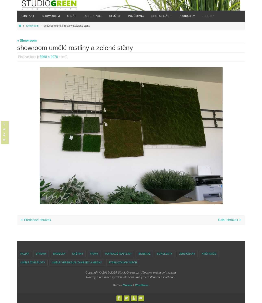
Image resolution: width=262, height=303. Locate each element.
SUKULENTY (165, 253)
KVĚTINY (77, 253)
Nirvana (127, 285)
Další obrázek (230, 220)
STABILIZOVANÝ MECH (123, 262)
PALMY (25, 253)
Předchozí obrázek (35, 220)
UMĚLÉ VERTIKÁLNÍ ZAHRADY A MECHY (77, 262)
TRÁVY (94, 253)
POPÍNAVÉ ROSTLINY (118, 253)
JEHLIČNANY (187, 253)
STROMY (41, 253)
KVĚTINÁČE (209, 253)
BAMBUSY (59, 253)
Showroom (32, 25)
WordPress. (142, 285)
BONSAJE (144, 253)
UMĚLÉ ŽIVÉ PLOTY (33, 262)
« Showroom (27, 40)
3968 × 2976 (49, 57)
